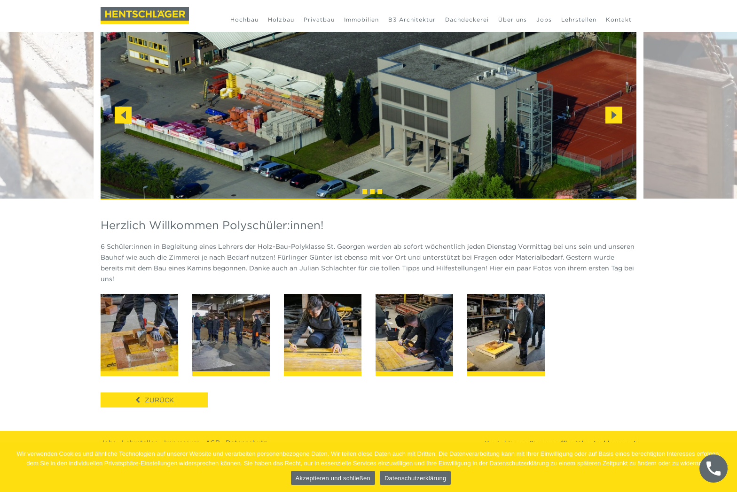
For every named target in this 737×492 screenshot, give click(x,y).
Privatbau (319, 19)
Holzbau (281, 19)
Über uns (512, 19)
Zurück (159, 400)
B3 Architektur (412, 19)
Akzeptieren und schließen (333, 478)
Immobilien (361, 19)
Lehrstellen (578, 19)
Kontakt (619, 19)
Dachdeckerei (467, 19)
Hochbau (244, 19)
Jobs (544, 19)
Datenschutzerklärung (415, 478)
